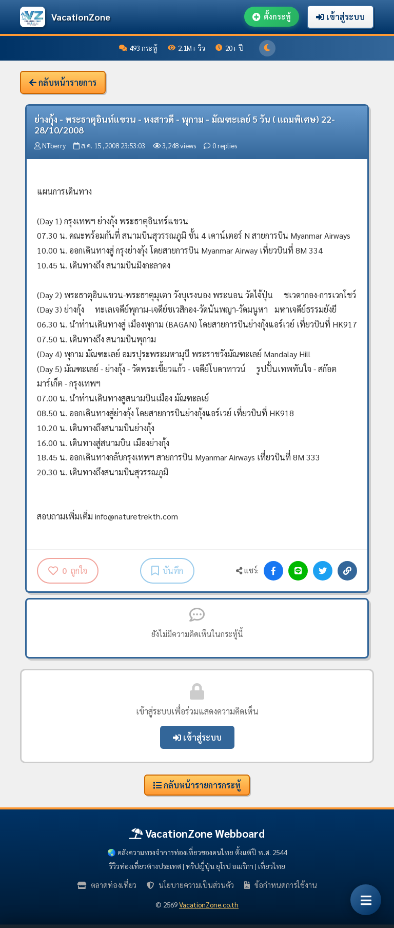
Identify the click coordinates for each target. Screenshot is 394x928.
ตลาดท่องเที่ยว (106, 885)
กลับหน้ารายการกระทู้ (197, 785)
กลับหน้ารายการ (62, 82)
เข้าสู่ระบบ (340, 16)
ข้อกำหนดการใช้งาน (280, 885)
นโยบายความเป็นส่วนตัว (190, 885)
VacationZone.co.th (209, 904)
